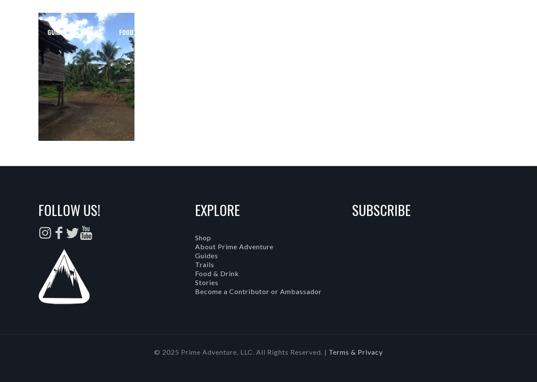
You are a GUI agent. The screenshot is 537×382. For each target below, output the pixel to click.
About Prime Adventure (234, 246)
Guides (206, 255)
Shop (203, 237)
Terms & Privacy (356, 352)
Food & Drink (217, 273)
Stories (207, 282)
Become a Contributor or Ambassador (258, 291)
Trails (204, 264)
